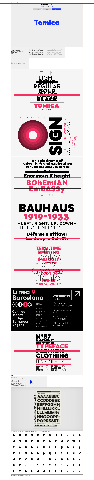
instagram (21, 475)
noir (46, 431)
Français (25, 475)
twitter (14, 475)
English (29, 475)
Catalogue (48, 6)
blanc (50, 431)
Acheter (56, 9)
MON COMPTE (14, 2)
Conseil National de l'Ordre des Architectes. (18, 63)
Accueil (42, 6)
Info (53, 6)
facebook (17, 475)
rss (11, 475)
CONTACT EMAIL (80, 2)
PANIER (19, 2)
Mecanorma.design (42, 431)
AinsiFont (44, 4)
